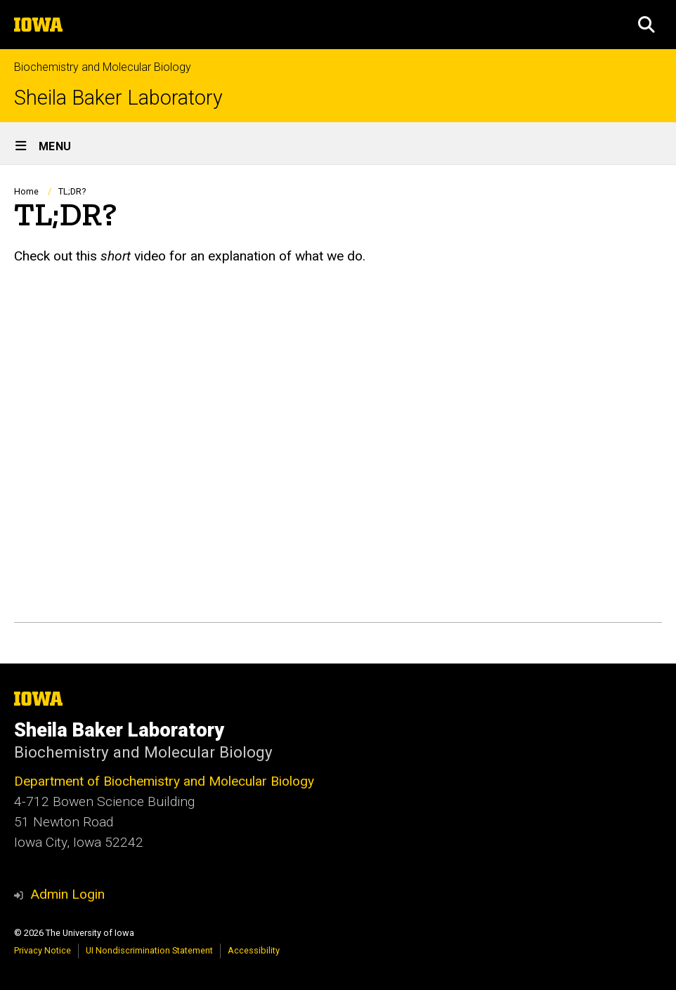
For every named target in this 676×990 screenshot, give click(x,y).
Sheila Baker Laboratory (118, 98)
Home (26, 191)
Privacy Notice (42, 950)
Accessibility (254, 950)
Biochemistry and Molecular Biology (102, 67)
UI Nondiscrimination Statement (149, 950)
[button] (646, 24)
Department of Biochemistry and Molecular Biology (164, 781)
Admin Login (67, 894)
